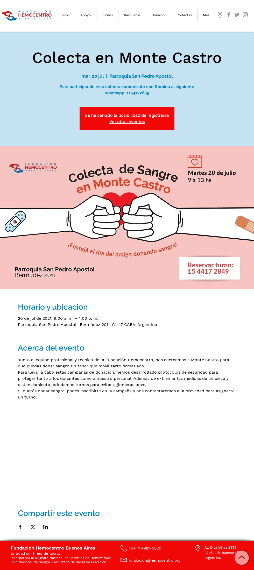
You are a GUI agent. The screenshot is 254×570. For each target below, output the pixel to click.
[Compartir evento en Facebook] (20, 527)
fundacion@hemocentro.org (154, 560)
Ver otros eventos (127, 121)
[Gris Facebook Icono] (228, 14)
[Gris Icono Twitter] (237, 14)
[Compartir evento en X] (33, 527)
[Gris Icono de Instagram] (245, 14)
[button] (107, 15)
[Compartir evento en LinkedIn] (45, 527)
